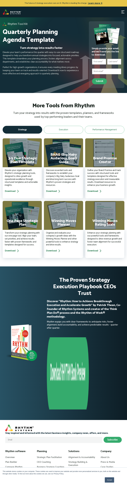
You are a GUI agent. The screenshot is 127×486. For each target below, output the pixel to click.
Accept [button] (109, 480)
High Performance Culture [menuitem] (81, 412)
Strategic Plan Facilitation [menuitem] (49, 394)
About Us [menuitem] (105, 394)
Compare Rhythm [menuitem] (13, 404)
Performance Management (104, 129)
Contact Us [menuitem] (106, 409)
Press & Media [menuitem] (108, 399)
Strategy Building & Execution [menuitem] (77, 401)
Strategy (22, 129)
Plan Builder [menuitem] (11, 399)
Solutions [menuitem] (73, 389)
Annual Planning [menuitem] (76, 407)
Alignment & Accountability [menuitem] (81, 394)
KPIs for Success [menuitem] (76, 417)
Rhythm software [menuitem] (15, 389)
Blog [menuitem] (7, 450)
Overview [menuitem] (10, 394)
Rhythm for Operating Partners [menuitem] (79, 428)
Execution (63, 129)
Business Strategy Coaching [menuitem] (50, 404)
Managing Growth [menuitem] (77, 422)
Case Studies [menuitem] (107, 404)
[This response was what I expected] (41, 80)
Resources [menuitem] (11, 444)
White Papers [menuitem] (11, 460)
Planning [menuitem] (42, 389)
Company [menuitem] (106, 389)
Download (12, 191)
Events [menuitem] (8, 455)
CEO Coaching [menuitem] (44, 399)
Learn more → (95, 3)
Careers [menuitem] (104, 414)
